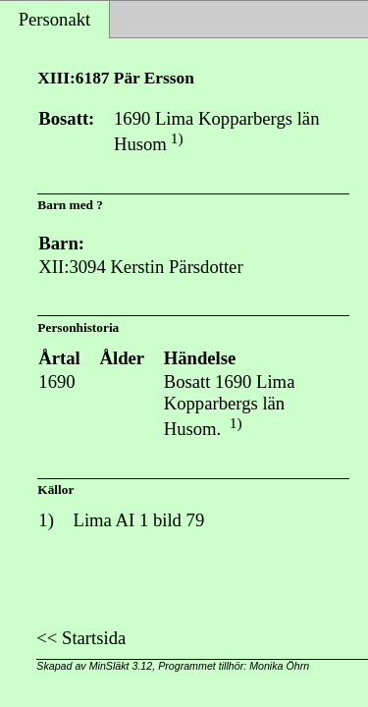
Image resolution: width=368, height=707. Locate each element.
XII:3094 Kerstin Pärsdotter (140, 266)
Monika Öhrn (279, 666)
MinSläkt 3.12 (121, 666)
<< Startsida (81, 637)
